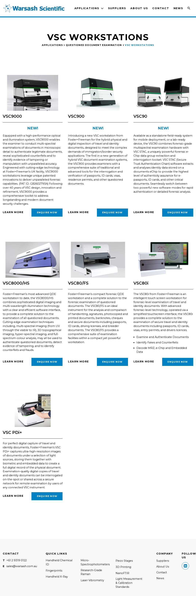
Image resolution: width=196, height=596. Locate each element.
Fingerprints (54, 570)
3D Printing (123, 567)
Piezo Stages (124, 560)
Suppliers (117, 8)
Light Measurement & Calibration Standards (129, 583)
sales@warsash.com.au (21, 566)
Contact (160, 8)
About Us (139, 8)
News (178, 8)
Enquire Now (47, 212)
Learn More (13, 212)
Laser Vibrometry (92, 580)
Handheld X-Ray (57, 576)
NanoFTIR (122, 573)
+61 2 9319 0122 (16, 560)
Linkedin (185, 565)
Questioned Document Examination (94, 45)
